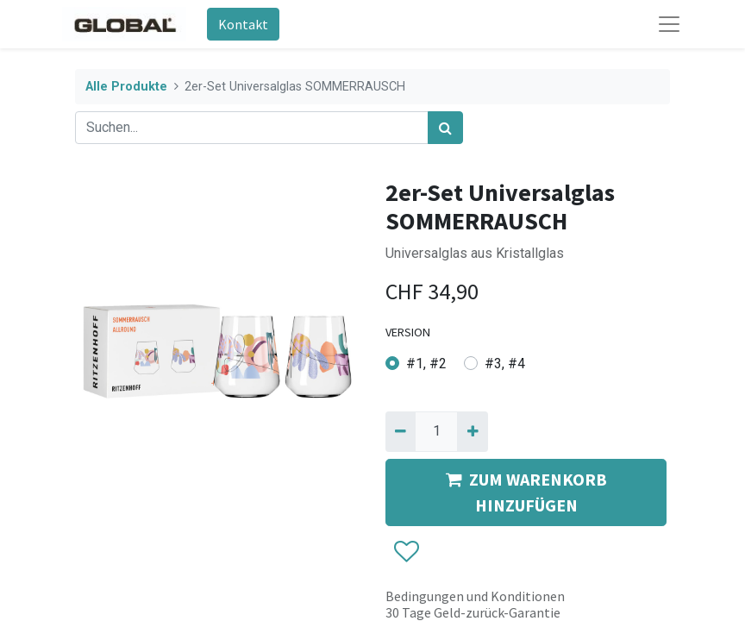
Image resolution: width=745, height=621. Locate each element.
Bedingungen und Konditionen (475, 596)
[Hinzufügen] (472, 431)
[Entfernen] (400, 431)
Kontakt (243, 24)
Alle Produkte (126, 86)
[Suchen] (445, 127)
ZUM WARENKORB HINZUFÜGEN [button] (526, 492)
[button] (405, 552)
